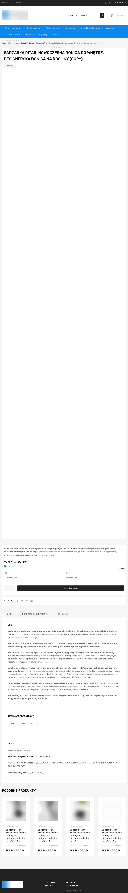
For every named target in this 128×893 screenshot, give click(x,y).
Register (122, 3)
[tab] (9, 561)
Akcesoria (72, 28)
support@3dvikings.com (17, 849)
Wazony (111, 28)
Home (4, 43)
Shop (10, 43)
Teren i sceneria (12, 28)
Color (7, 521)
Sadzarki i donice (13, 34)
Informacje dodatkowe (35, 562)
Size (68, 521)
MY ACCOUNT (7, 3)
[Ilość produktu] (10, 536)
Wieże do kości (54, 28)
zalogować (22, 720)
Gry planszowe (34, 28)
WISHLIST (19, 3)
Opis (9, 562)
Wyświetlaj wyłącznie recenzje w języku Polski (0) (29, 704)
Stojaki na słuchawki (92, 28)
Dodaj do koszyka (71, 536)
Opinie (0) (63, 562)
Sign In (115, 3)
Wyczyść (122, 517)
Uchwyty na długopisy (37, 34)
